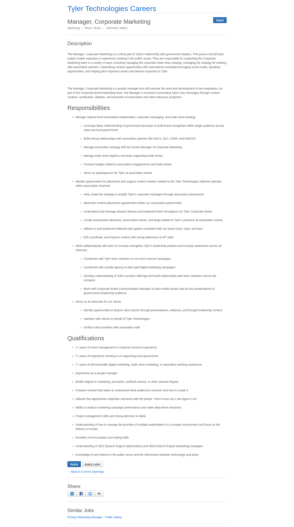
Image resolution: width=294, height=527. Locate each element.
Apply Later (92, 464)
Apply (220, 20)
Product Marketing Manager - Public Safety (94, 517)
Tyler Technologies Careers (111, 8)
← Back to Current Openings (85, 471)
